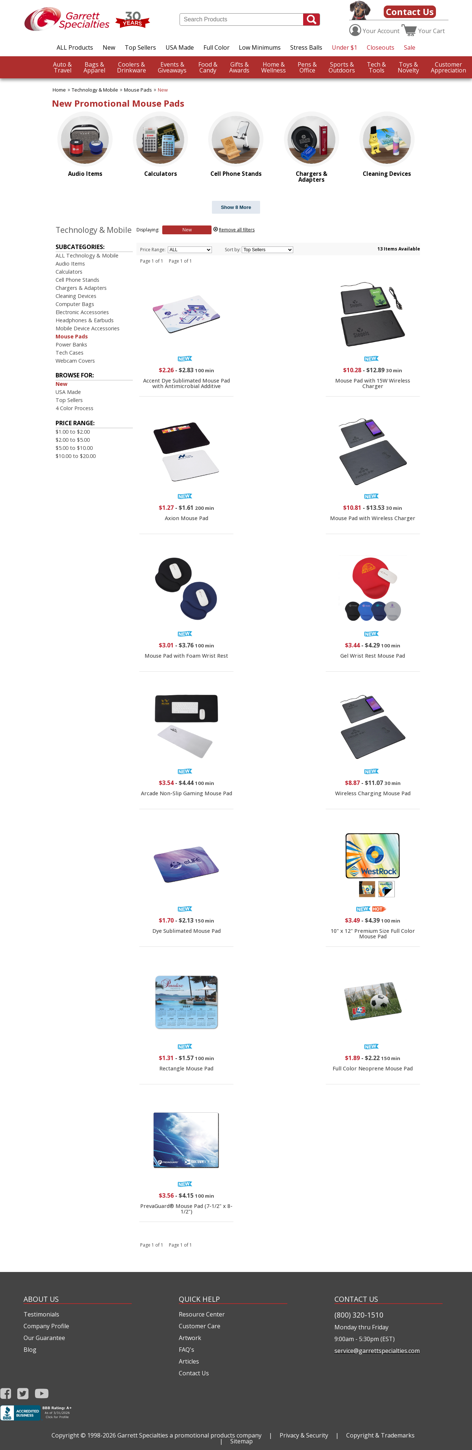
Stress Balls (306, 47)
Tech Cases (70, 352)
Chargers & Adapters (81, 287)
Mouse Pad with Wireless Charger (372, 518)
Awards (239, 67)
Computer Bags (75, 304)
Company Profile (46, 1326)
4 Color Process (74, 408)
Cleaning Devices (76, 295)
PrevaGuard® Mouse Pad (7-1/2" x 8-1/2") (186, 1208)
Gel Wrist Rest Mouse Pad (372, 655)
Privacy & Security (304, 1435)
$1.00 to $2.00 (73, 431)
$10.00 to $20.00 (76, 455)
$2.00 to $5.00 (73, 439)
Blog (30, 1350)
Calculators (69, 271)
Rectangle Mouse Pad (186, 1068)
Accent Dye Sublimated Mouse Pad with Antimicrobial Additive (186, 383)
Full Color (216, 47)
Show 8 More (236, 207)
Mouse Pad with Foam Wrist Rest (186, 655)
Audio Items (70, 263)
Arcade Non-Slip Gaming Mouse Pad (186, 793)
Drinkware (131, 67)
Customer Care (199, 1326)
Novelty (408, 67)
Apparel (94, 67)
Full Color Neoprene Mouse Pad (373, 1068)
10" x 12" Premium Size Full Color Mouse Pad (373, 933)
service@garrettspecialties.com (377, 1351)
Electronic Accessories (82, 312)
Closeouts (380, 47)
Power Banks (71, 344)
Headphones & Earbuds (85, 320)
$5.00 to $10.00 (74, 447)
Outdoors (342, 67)
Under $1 (344, 47)
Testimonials (41, 1314)
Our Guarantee (44, 1338)
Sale (409, 47)
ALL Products (75, 47)
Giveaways (172, 67)
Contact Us (410, 12)
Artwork (190, 1338)
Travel (62, 67)
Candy (207, 67)
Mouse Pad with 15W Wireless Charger (372, 383)
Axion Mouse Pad (186, 518)
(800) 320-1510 (358, 1314)
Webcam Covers (75, 360)
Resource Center (202, 1314)
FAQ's (186, 1350)
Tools (376, 67)
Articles (189, 1361)
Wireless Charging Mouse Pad (373, 793)
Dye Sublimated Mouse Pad (186, 930)
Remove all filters (237, 230)
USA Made (180, 47)
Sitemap (241, 1441)
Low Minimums (260, 47)
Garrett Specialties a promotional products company (189, 1435)
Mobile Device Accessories (88, 328)
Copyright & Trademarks (380, 1435)
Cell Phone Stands (77, 279)
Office (307, 67)
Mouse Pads (138, 89)
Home (59, 89)
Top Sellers (140, 47)
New (109, 47)
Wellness (273, 67)
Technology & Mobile (95, 89)
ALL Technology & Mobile (87, 255)
